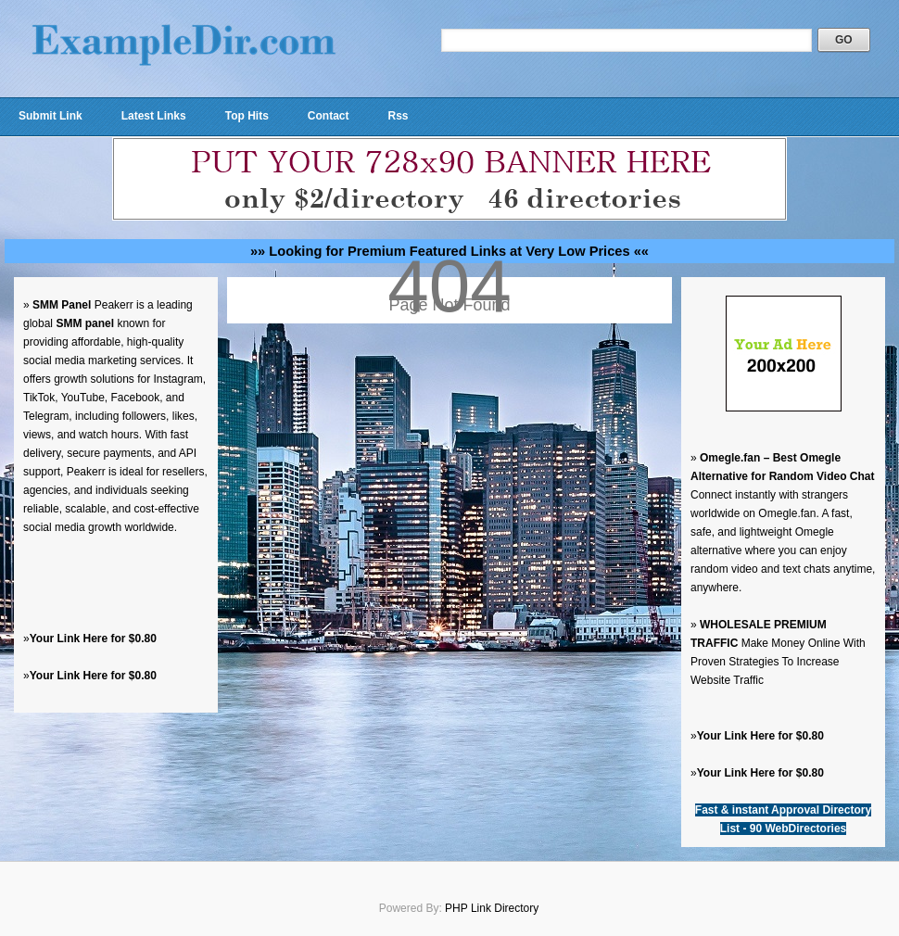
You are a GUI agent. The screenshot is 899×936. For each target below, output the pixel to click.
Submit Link (50, 115)
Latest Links (153, 115)
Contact (328, 115)
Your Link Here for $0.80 (93, 638)
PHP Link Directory (491, 908)
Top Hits (247, 115)
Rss (397, 115)
